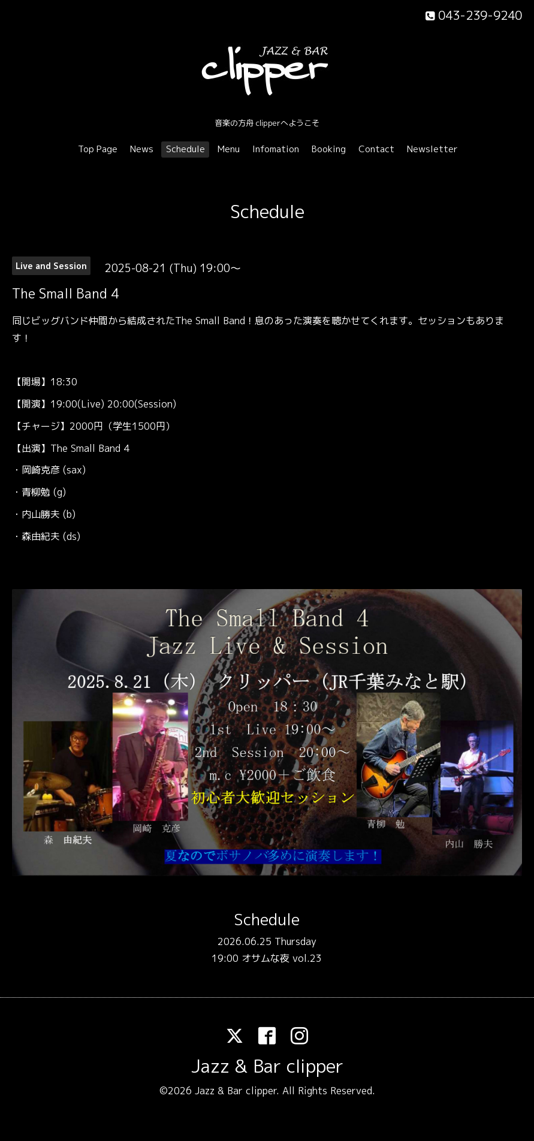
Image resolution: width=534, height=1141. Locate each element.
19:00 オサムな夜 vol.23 (267, 958)
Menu (229, 149)
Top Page (97, 149)
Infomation (275, 149)
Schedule (185, 149)
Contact (376, 149)
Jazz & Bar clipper (267, 1066)
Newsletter (432, 149)
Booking (329, 149)
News (141, 149)
